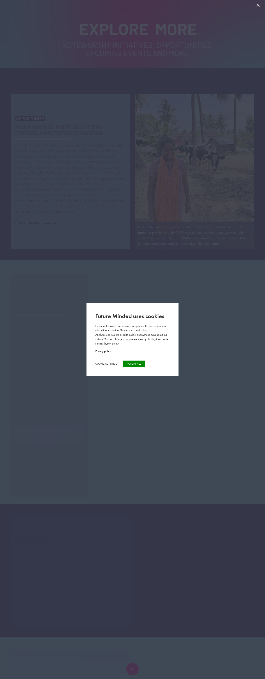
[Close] (258, 6)
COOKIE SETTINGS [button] (106, 364)
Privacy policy (103, 351)
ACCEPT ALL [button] (134, 364)
